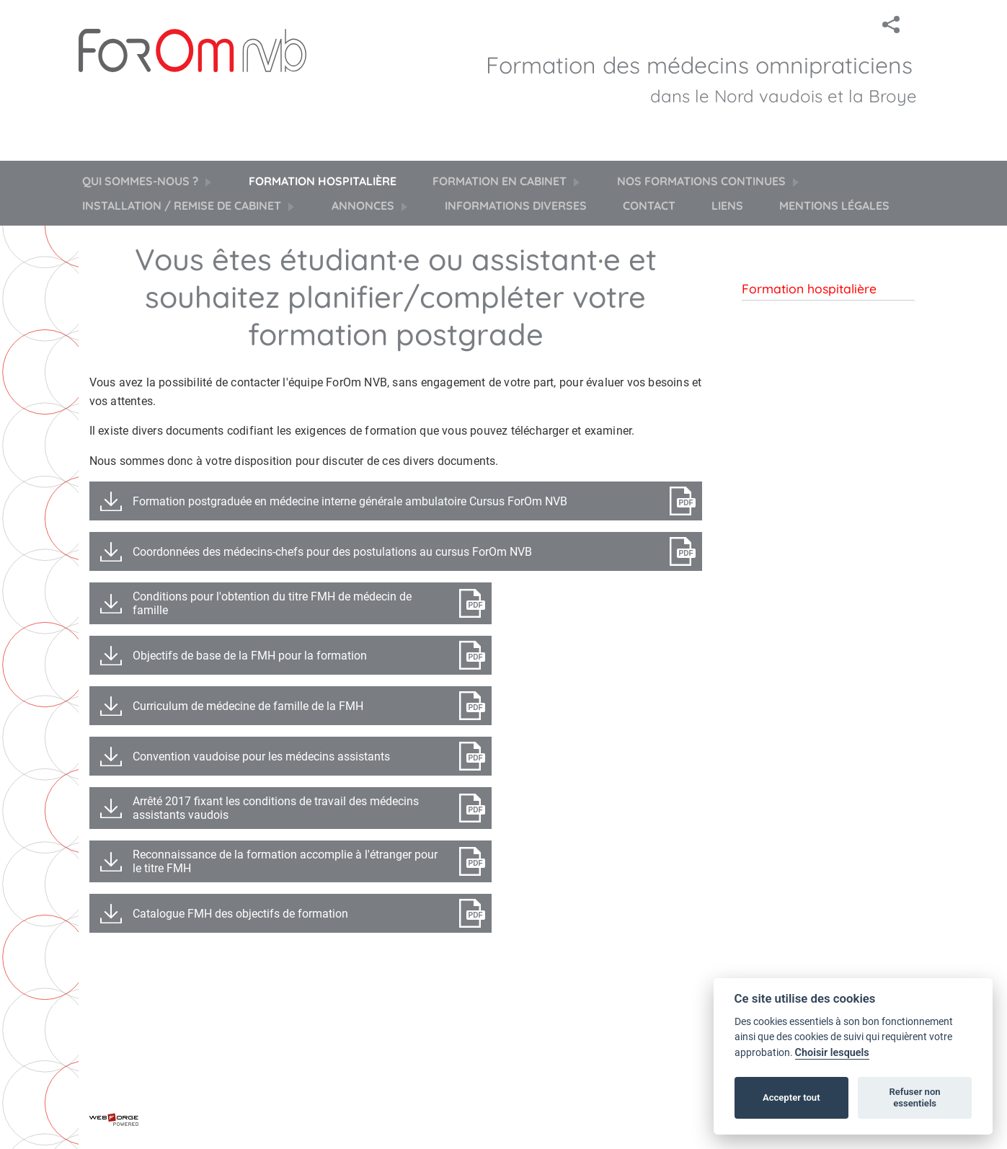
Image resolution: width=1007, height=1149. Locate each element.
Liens (727, 205)
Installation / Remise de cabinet (189, 205)
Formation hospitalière (322, 181)
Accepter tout (791, 1097)
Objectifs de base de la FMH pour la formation (250, 655)
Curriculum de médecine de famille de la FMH (248, 706)
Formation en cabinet (506, 181)
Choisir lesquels (832, 1053)
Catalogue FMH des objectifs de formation (240, 913)
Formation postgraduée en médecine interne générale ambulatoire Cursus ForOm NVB (350, 501)
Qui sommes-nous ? (147, 181)
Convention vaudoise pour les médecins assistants (261, 756)
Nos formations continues (708, 181)
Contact (649, 205)
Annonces (370, 205)
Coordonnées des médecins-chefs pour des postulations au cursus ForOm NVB (332, 552)
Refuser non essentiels (914, 1097)
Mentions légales (834, 205)
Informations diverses (516, 205)
